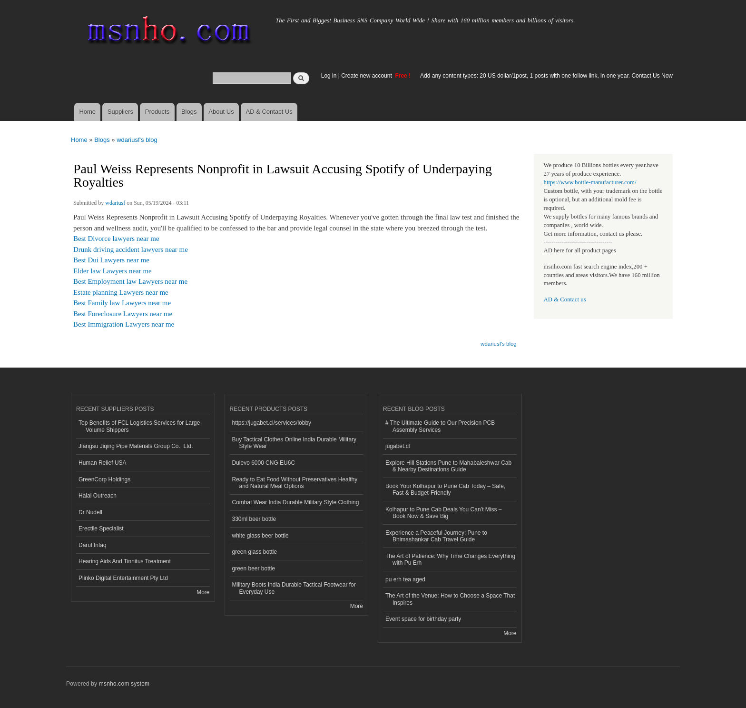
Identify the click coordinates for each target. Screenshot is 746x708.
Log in (329, 75)
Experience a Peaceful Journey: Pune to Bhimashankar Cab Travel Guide (436, 536)
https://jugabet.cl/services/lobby (272, 422)
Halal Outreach (98, 495)
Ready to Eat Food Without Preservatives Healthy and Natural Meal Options (295, 482)
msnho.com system (124, 683)
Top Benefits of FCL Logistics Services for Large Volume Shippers (139, 426)
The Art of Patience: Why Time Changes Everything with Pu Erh (450, 559)
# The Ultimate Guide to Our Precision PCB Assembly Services (440, 426)
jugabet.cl (397, 446)
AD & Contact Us (269, 111)
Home (87, 111)
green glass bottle (254, 551)
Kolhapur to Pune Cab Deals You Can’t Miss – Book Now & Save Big (443, 512)
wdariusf (115, 202)
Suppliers (120, 111)
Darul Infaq (93, 545)
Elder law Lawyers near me (112, 271)
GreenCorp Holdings (104, 479)
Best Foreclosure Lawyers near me (122, 314)
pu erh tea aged (405, 579)
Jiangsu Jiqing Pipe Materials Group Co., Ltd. (136, 446)
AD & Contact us (565, 299)
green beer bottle (253, 568)
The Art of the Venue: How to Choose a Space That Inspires (450, 599)
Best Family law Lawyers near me (122, 303)
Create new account (367, 75)
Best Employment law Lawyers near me (130, 281)
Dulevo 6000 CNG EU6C (263, 462)
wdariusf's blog (137, 139)
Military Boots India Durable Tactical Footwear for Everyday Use (294, 588)
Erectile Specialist (101, 528)
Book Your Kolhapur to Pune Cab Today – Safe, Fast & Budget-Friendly (445, 489)
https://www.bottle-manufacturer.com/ (590, 182)
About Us (221, 111)
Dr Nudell (90, 512)
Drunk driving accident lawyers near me (130, 249)
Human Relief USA (103, 462)
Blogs (189, 111)
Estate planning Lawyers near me (120, 292)
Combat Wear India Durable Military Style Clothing (295, 502)
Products (157, 111)
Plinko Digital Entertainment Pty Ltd (123, 578)
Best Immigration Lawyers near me (123, 324)
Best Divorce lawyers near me (116, 238)
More (202, 592)
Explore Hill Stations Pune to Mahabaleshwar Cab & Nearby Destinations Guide (448, 466)
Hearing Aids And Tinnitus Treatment (125, 561)
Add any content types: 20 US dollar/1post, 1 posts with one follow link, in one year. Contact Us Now (546, 75)
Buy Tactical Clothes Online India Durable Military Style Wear (294, 442)
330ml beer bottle (254, 519)
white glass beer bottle (260, 535)
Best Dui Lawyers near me (111, 260)
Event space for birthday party (423, 619)
